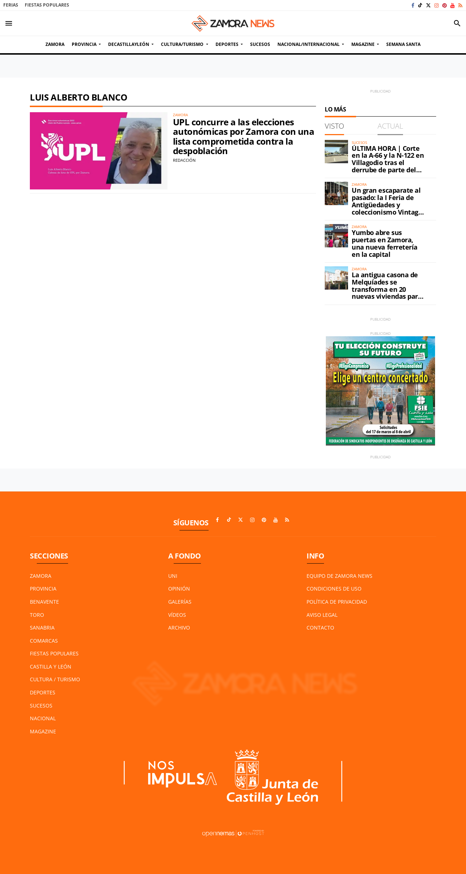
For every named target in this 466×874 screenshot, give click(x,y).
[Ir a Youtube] (452, 5)
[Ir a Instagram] (436, 5)
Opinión (179, 588)
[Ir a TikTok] (420, 5)
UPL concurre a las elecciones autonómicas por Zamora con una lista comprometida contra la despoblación (243, 136)
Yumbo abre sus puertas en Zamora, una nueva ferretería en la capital (385, 243)
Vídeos (177, 614)
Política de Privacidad (337, 601)
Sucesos (41, 705)
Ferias (10, 5)
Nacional (43, 718)
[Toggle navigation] (8, 23)
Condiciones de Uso (334, 588)
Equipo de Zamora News (339, 575)
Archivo (179, 627)
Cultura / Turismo (55, 679)
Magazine (43, 731)
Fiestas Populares (47, 5)
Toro (37, 614)
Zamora (40, 575)
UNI (172, 575)
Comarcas (44, 640)
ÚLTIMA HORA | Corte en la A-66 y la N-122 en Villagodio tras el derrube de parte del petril (388, 162)
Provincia (43, 588)
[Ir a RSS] (460, 5)
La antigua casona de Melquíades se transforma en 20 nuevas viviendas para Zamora (387, 289)
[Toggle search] (457, 23)
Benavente (44, 601)
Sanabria (42, 627)
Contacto (320, 627)
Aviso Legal (322, 614)
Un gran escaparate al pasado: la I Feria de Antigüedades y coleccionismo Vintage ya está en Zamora (387, 204)
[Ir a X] (428, 5)
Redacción (184, 160)
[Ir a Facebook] (412, 5)
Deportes (42, 692)
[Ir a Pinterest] (444, 5)
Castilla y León (50, 666)
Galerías (179, 601)
